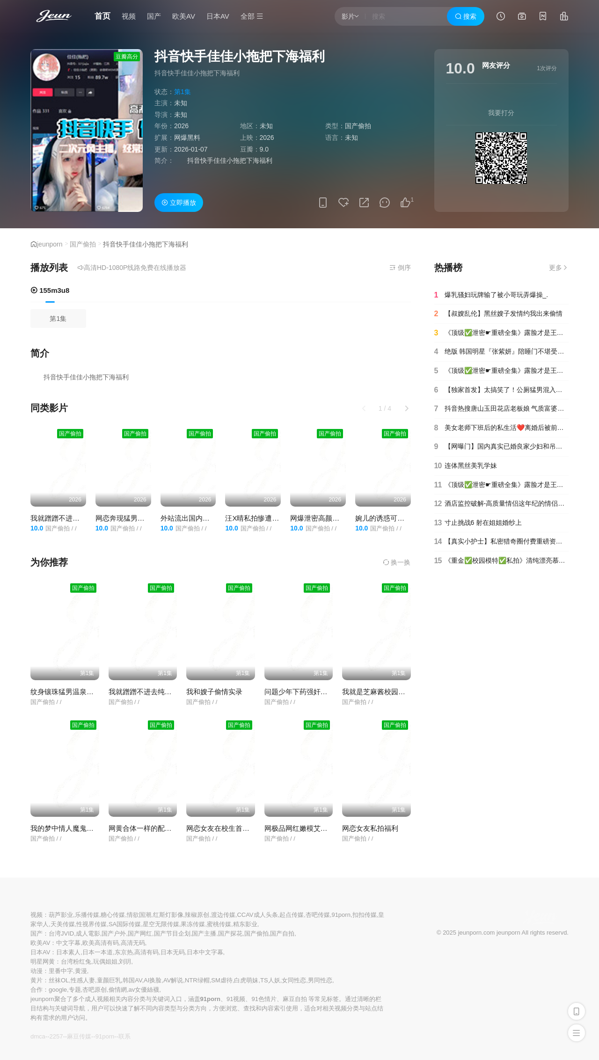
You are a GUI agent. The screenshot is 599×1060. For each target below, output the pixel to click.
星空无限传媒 (161, 924)
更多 (559, 267)
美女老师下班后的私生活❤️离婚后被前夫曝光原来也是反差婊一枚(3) (501, 428)
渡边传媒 (223, 914)
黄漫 (81, 970)
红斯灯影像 (168, 914)
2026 (181, 126)
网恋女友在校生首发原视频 (228, 828)
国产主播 (204, 933)
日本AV (217, 16)
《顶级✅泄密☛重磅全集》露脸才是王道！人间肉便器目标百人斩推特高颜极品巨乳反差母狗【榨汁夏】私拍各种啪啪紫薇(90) (501, 371)
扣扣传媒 (364, 914)
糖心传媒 (113, 914)
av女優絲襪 (144, 989)
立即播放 (178, 202)
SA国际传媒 (125, 924)
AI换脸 (152, 980)
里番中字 (61, 970)
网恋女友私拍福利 (370, 828)
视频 (129, 16)
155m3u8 (49, 290)
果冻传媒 (193, 924)
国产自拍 (282, 933)
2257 (56, 1036)
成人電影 (88, 933)
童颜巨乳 (109, 980)
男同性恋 (320, 980)
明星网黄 (42, 961)
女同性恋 (294, 980)
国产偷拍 (83, 244)
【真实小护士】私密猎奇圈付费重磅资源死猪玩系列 (501, 541)
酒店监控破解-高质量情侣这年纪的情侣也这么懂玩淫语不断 (501, 503)
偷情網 (118, 989)
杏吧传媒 (318, 914)
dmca (37, 1036)
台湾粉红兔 (76, 961)
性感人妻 (83, 980)
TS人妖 (270, 980)
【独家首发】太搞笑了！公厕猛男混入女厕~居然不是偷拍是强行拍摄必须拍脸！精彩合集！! (501, 390)
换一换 (397, 562)
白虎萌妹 (246, 980)
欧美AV (183, 16)
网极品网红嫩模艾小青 (299, 828)
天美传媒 (63, 924)
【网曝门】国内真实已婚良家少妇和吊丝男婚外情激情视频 (501, 446)
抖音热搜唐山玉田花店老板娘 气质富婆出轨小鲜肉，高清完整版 (501, 409)
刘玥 (125, 961)
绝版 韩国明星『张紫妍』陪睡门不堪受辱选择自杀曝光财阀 (501, 351)
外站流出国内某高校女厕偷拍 (206, 518)
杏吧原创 (94, 989)
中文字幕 (68, 942)
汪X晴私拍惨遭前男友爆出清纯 (273, 518)
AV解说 (173, 980)
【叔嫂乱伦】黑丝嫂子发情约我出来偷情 (498, 314)
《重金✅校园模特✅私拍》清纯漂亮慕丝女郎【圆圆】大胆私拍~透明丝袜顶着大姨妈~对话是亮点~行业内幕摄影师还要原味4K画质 (501, 561)
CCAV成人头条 (257, 914)
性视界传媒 (91, 924)
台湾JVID (61, 933)
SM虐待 (222, 980)
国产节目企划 (172, 933)
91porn (340, 914)
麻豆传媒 (79, 1036)
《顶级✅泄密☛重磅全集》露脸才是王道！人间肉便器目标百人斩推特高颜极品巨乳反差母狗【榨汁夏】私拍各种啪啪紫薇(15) (501, 333)
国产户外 (114, 933)
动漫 (36, 970)
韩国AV (132, 980)
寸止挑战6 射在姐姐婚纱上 (478, 523)
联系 (124, 1036)
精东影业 (245, 924)
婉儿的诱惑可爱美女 (386, 518)
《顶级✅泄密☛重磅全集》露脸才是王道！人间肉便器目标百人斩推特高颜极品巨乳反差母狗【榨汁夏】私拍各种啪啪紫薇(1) (501, 485)
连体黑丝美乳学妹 (465, 466)
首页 (102, 16)
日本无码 (173, 952)
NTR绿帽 (197, 980)
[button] (406, 408)
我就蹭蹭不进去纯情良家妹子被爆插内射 (172, 692)
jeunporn (50, 244)
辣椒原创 (197, 914)
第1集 (58, 318)
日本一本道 (97, 952)
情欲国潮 (139, 914)
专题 (75, 989)
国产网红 (140, 933)
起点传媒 (291, 914)
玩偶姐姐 (105, 961)
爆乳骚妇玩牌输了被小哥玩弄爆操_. (491, 295)
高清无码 (133, 942)
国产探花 (230, 933)
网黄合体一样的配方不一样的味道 (161, 828)
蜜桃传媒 (219, 924)
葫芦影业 (61, 914)
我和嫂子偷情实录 (214, 692)
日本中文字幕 (205, 952)
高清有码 (146, 952)
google (58, 989)
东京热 (124, 952)
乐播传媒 (87, 914)
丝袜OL (59, 980)
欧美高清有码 (100, 942)
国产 (154, 16)
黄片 (36, 980)
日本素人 (68, 952)
